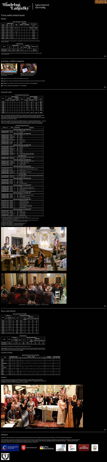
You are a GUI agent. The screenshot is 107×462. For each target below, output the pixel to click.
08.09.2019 (5, 183)
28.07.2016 (5, 148)
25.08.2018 (5, 170)
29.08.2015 (5, 141)
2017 (3, 30)
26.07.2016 (5, 147)
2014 (3, 25)
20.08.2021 (5, 195)
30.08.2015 (5, 142)
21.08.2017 (5, 162)
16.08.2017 (5, 157)
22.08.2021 (5, 197)
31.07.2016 (5, 149)
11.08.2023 (5, 214)
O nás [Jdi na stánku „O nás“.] (101, 1)
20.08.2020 (5, 187)
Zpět (105, 56)
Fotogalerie (5, 83)
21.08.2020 (5, 188)
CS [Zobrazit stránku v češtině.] (97, 2)
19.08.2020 (5, 186)
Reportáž (9, 73)
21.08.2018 (5, 169)
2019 (3, 32)
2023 (3, 38)
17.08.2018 (5, 167)
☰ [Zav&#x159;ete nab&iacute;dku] (105, 1)
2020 (3, 34)
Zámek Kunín (37, 304)
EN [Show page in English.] (102, 2)
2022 (3, 36)
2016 (3, 28)
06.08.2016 (5, 153)
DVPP (13, 380)
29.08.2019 (5, 180)
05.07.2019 (5, 176)
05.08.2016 (5, 152)
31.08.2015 (5, 143)
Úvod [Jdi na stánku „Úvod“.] (97, 1)
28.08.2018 (5, 171)
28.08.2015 (5, 139)
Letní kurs (9, 85)
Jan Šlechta (35, 83)
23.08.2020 (5, 191)
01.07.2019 (5, 175)
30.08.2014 (5, 131)
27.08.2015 (5, 137)
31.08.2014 (5, 132)
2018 (3, 31)
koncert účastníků (15, 85)
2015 (3, 27)
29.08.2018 (5, 173)
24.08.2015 (5, 136)
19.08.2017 (5, 161)
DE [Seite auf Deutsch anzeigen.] (99, 2)
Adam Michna (4, 49)
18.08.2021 (5, 194)
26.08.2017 (5, 163)
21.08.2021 (5, 196)
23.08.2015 (5, 134)
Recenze (4, 78)
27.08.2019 (5, 179)
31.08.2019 (5, 182)
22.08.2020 (5, 189)
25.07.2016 (5, 146)
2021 (3, 35)
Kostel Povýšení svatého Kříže (33, 271)
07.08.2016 (5, 154)
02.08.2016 (5, 151)
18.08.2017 (5, 158)
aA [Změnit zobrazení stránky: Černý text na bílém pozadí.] (105, 2)
